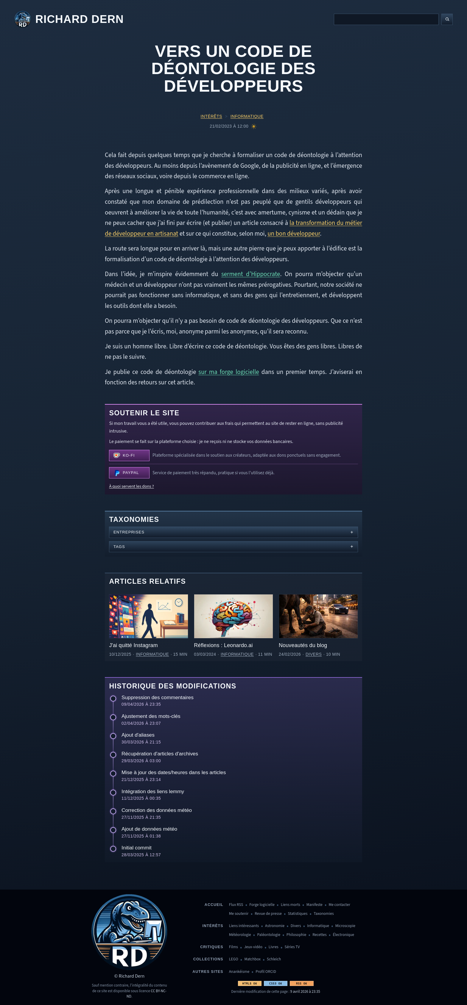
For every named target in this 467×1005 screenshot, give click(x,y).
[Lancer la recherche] (447, 19)
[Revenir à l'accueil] (69, 19)
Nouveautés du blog (303, 645)
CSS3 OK (275, 983)
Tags (119, 546)
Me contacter (339, 904)
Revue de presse (268, 913)
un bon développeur (293, 233)
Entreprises (128, 532)
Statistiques (298, 913)
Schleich (274, 959)
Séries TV (292, 947)
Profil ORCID (266, 971)
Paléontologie (268, 934)
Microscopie (345, 926)
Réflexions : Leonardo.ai (223, 645)
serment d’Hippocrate (250, 274)
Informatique (247, 116)
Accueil (214, 905)
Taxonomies (324, 913)
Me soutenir (239, 913)
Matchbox (252, 959)
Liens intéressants (244, 926)
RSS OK (301, 983)
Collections (208, 959)
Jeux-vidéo (253, 947)
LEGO (233, 959)
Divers (314, 654)
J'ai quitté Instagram (133, 645)
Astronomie (274, 926)
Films (233, 947)
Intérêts (211, 116)
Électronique (343, 934)
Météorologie (240, 934)
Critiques (211, 947)
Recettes (319, 934)
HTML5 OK (249, 983)
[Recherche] (386, 19)
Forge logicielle (262, 904)
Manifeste (314, 904)
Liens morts (290, 904)
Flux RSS (236, 904)
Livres (273, 947)
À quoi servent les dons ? (131, 486)
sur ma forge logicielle (228, 371)
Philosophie (296, 934)
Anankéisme (239, 971)
